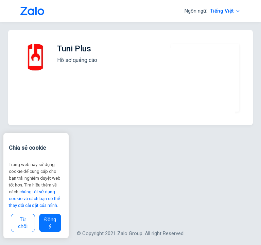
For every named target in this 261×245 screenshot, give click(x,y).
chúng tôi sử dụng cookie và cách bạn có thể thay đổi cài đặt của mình (34, 198)
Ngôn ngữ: (213, 10)
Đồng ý (50, 222)
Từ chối (23, 222)
